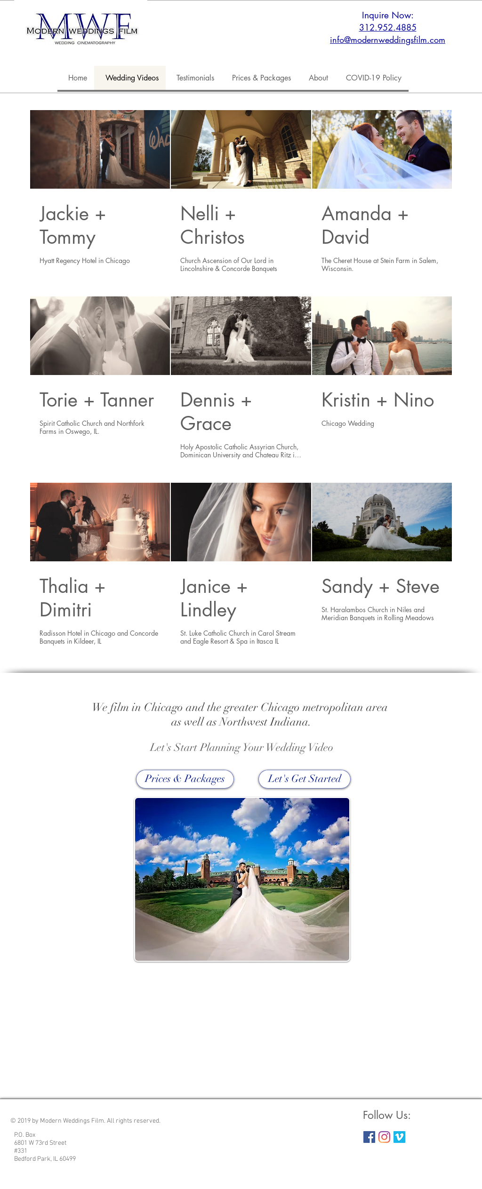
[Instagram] (384, 1137)
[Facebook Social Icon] (369, 1137)
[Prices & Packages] (185, 779)
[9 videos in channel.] (241, 377)
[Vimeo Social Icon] (399, 1137)
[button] (316, 78)
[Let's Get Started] (304, 779)
